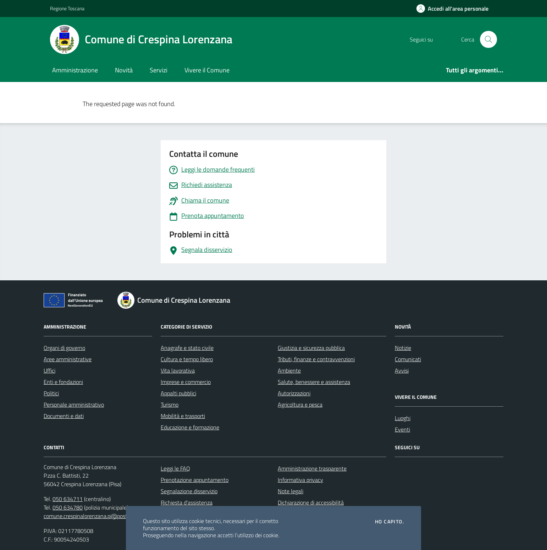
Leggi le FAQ (175, 468)
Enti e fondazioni (63, 382)
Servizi (158, 70)
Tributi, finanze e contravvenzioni (316, 359)
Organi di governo (64, 347)
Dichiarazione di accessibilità (311, 502)
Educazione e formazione (190, 427)
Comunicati (408, 359)
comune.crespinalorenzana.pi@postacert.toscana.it (104, 516)
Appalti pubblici (178, 393)
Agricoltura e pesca (300, 404)
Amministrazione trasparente (312, 468)
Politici (51, 393)
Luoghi (402, 418)
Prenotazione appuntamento (194, 479)
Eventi (402, 429)
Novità (124, 70)
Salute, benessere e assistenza (314, 382)
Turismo (169, 404)
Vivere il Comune (207, 70)
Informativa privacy (300, 479)
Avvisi (402, 370)
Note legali (290, 491)
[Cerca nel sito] (488, 39)
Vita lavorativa (178, 370)
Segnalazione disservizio (189, 491)
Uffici (49, 370)
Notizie (403, 347)
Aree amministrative (68, 359)
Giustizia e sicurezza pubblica (311, 347)
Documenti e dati (64, 416)
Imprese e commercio (186, 382)
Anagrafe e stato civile (187, 347)
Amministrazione (75, 70)
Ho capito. (389, 521)
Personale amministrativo (74, 404)
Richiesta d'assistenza (186, 502)
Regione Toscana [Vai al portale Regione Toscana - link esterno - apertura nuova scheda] (67, 8)
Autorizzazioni (294, 393)
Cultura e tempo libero (187, 359)
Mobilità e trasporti (183, 416)
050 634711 (68, 499)
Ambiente (289, 370)
